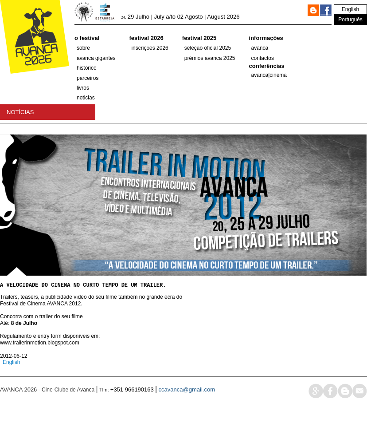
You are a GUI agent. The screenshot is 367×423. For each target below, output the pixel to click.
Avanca (260, 48)
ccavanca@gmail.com (187, 398)
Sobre (83, 48)
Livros (83, 88)
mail (359, 400)
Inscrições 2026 (149, 48)
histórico (87, 68)
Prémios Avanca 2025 (209, 58)
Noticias (86, 98)
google (315, 400)
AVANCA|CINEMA (269, 75)
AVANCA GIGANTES (96, 58)
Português (350, 19)
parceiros (87, 78)
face (330, 400)
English (350, 9)
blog (345, 400)
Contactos (262, 58)
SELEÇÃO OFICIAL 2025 (207, 48)
